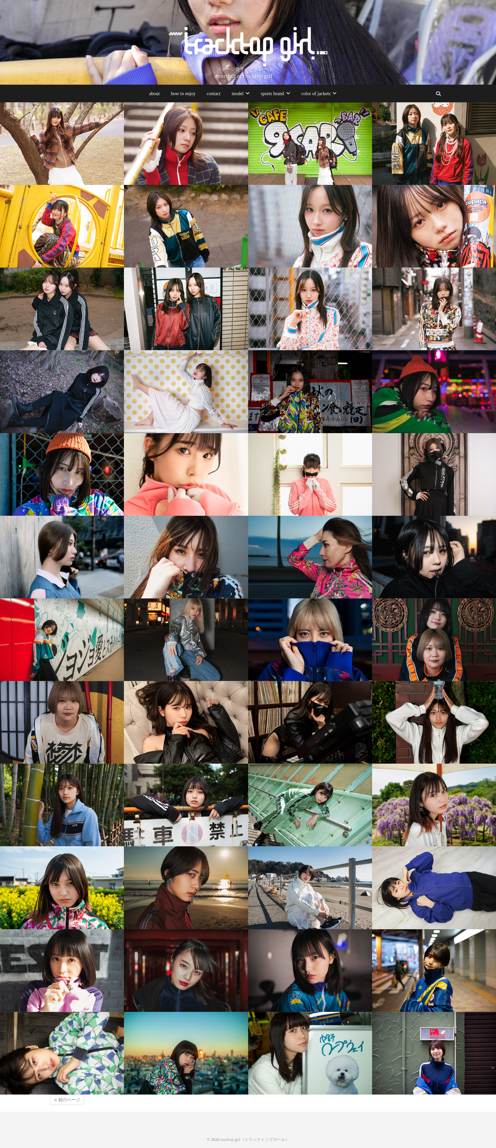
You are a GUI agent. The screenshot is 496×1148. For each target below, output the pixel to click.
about (154, 93)
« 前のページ (67, 1100)
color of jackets (315, 93)
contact (213, 93)
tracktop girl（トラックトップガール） (254, 1139)
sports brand (272, 93)
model (237, 93)
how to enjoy (183, 93)
